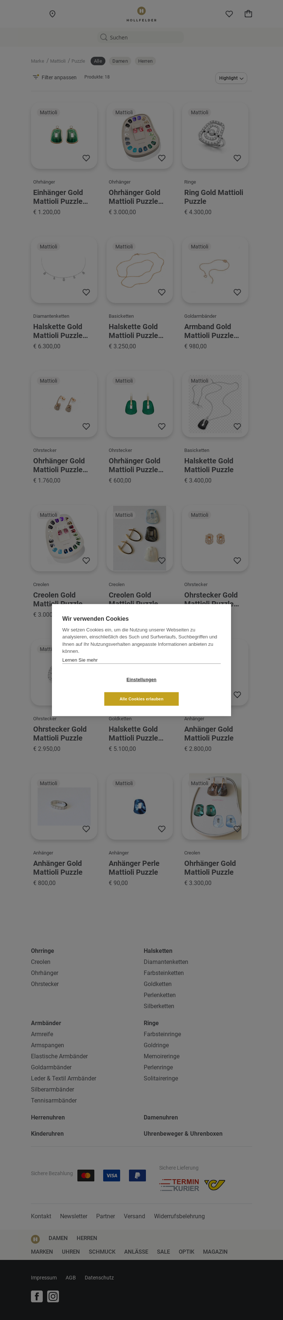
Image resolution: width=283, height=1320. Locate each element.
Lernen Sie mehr (80, 669)
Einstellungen (97, 689)
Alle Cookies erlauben (185, 689)
